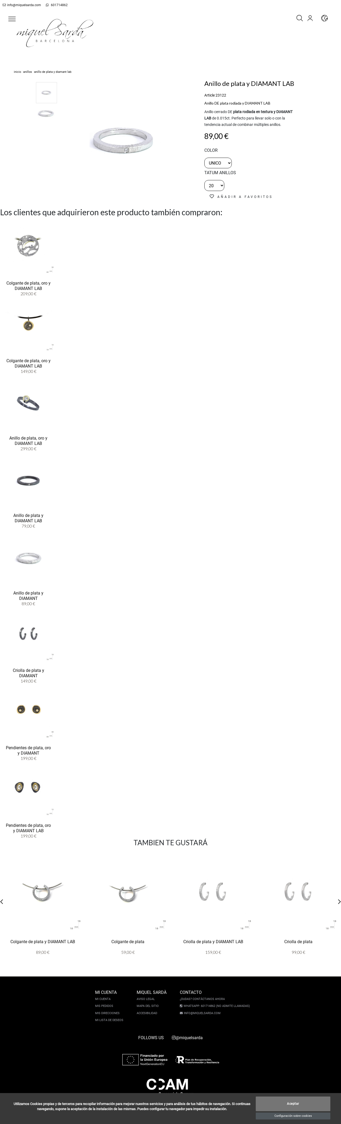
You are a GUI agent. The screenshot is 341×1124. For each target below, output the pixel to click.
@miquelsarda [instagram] (187, 1037)
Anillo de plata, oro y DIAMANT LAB (28, 440)
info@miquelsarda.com (21, 5)
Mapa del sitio (148, 1006)
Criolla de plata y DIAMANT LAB (213, 941)
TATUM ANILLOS (220, 172)
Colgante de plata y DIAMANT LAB (42, 941)
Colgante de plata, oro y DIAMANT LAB (28, 285)
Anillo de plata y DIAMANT (28, 595)
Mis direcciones (108, 1013)
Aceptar (293, 1104)
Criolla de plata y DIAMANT (28, 673)
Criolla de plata (298, 941)
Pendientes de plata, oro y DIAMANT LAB (28, 828)
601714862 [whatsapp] (54, 5)
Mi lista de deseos (110, 1020)
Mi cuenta (103, 999)
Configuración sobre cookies (293, 1116)
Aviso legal (146, 999)
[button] (12, 19)
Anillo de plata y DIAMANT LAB (28, 518)
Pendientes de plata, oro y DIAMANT (28, 750)
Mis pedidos (105, 1006)
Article (209, 95)
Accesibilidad (147, 1013)
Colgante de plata (127, 941)
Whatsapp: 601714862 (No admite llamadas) (216, 1006)
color (211, 150)
